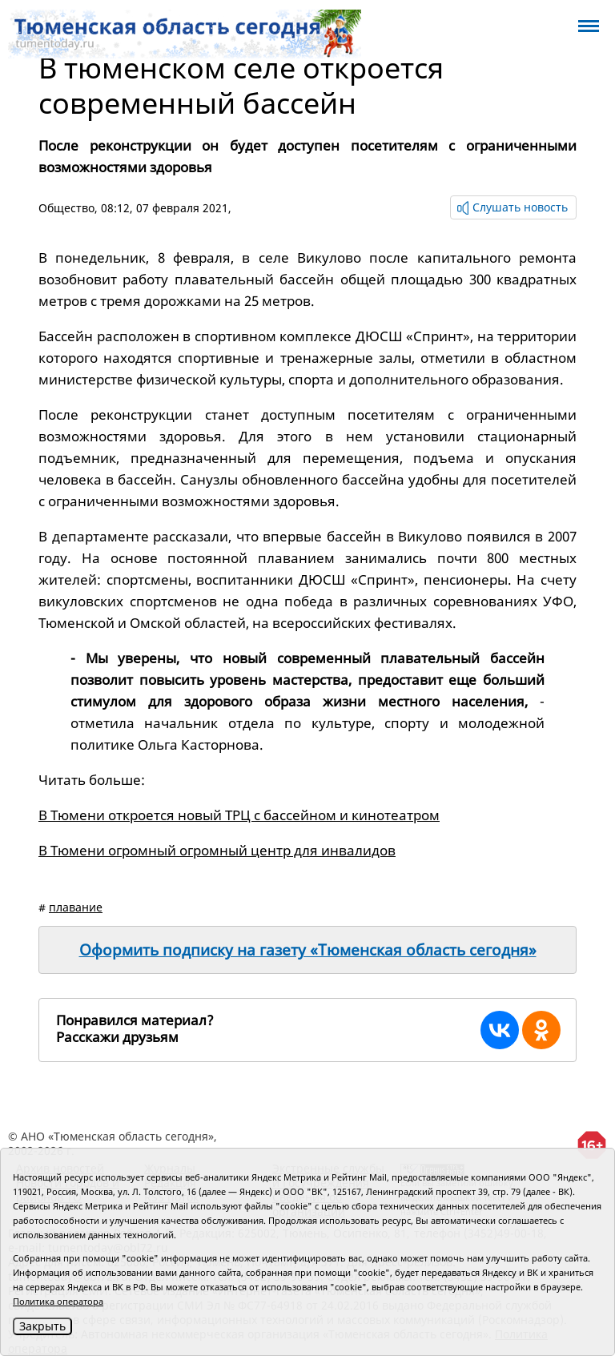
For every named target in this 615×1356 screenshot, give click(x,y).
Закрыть (42, 1326)
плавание (75, 907)
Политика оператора (58, 1301)
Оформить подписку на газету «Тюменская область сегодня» (308, 950)
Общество (66, 207)
